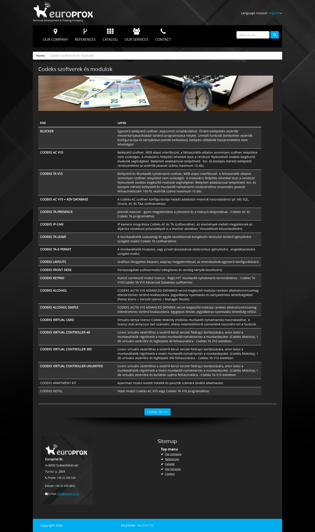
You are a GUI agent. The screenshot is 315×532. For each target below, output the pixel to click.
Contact (163, 35)
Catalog (110, 35)
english (275, 13)
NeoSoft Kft (145, 525)
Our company (55, 35)
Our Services (136, 35)
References (85, 35)
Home (40, 55)
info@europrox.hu (68, 494)
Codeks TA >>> (157, 412)
